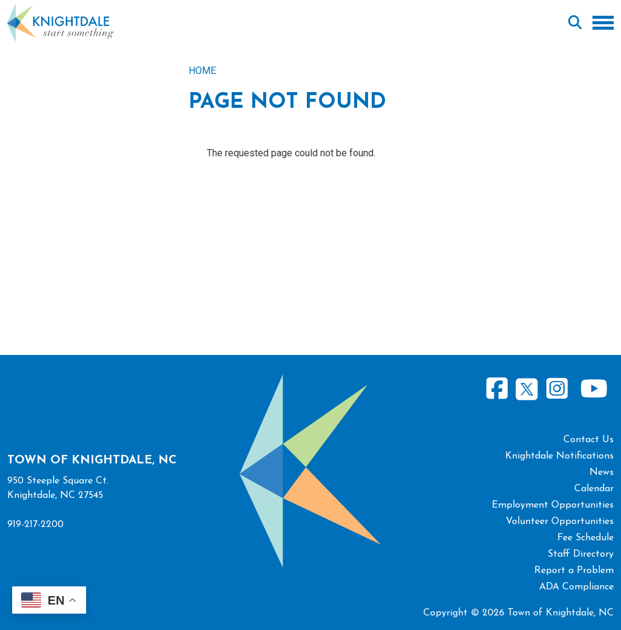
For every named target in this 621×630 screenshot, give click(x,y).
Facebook (497, 389)
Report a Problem (574, 570)
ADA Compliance (576, 587)
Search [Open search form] (574, 23)
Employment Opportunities (553, 505)
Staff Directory (581, 554)
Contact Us (588, 440)
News (601, 472)
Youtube (594, 389)
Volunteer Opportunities (560, 521)
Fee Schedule (585, 538)
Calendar (594, 489)
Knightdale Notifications (559, 456)
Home (202, 70)
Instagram (557, 389)
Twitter (527, 387)
